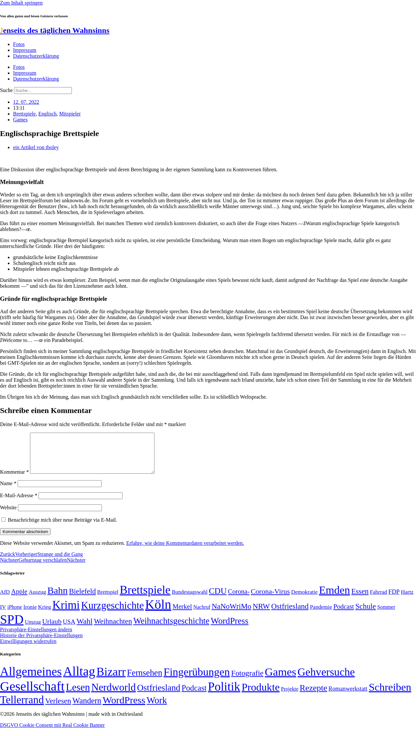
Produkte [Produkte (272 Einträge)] (261, 695)
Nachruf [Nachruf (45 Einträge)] (201, 615)
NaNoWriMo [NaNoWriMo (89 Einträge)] (231, 614)
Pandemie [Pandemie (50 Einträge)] (321, 615)
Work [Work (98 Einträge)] (157, 708)
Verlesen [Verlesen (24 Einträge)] (58, 708)
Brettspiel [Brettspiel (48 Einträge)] (108, 600)
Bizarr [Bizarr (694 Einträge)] (111, 679)
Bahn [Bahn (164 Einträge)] (57, 598)
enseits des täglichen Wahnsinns (54, 30)
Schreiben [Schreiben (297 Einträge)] (390, 695)
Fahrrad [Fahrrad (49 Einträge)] (378, 600)
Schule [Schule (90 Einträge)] (365, 614)
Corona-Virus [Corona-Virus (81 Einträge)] (270, 599)
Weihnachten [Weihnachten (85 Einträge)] (113, 629)
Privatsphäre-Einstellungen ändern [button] (36, 637)
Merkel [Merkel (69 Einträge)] (182, 614)
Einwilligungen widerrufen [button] (28, 649)
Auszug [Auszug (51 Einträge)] (37, 599)
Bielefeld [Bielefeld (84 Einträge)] (82, 599)
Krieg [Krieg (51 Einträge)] (44, 614)
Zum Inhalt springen (21, 3)
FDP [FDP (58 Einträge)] (393, 599)
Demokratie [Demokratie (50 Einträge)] (304, 600)
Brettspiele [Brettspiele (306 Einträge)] (145, 597)
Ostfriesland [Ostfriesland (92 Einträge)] (290, 614)
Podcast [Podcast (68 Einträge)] (343, 614)
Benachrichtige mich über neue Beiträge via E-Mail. (62, 527)
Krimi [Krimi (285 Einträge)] (66, 612)
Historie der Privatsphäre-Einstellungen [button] (41, 643)
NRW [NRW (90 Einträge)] (261, 614)
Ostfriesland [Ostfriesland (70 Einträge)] (158, 695)
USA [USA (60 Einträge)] (69, 629)
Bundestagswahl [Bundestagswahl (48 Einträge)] (189, 600)
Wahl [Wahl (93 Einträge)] (85, 629)
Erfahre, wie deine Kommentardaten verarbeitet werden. (185, 551)
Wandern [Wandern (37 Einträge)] (86, 708)
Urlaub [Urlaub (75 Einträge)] (51, 629)
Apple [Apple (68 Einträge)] (19, 599)
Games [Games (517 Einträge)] (280, 679)
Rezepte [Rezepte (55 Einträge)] (313, 695)
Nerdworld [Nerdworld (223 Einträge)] (113, 695)
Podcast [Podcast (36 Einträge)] (194, 695)
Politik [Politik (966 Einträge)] (224, 694)
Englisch (47, 113)
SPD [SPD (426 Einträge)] (12, 627)
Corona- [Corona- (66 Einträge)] (238, 599)
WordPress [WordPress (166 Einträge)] (124, 707)
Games (20, 119)
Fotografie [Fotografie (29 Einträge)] (247, 681)
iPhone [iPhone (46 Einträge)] (14, 615)
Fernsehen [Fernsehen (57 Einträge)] (144, 680)
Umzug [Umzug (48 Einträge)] (33, 630)
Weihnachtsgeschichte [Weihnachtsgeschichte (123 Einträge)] (171, 629)
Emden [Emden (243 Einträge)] (334, 598)
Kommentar (14, 480)
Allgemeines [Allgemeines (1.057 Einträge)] (31, 679)
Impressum (24, 50)
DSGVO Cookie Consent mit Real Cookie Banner (52, 733)
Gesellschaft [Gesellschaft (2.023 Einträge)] (32, 694)
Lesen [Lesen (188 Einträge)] (78, 695)
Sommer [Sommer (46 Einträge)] (386, 615)
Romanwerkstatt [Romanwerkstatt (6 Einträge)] (348, 696)
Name (8, 491)
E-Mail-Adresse (18, 503)
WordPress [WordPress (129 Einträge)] (229, 629)
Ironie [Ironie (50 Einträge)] (30, 615)
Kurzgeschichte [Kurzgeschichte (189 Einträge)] (112, 613)
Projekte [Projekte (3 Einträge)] (289, 696)
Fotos (19, 44)
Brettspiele (24, 113)
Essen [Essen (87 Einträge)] (360, 599)
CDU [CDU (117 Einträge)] (218, 599)
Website (8, 515)
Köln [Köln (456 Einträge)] (158, 612)
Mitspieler (70, 113)
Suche (6, 90)
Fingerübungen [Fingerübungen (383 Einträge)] (197, 680)
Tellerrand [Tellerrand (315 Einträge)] (22, 707)
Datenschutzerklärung (36, 56)
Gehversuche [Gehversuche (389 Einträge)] (326, 680)
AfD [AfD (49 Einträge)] (5, 600)
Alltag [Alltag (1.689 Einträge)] (79, 679)
